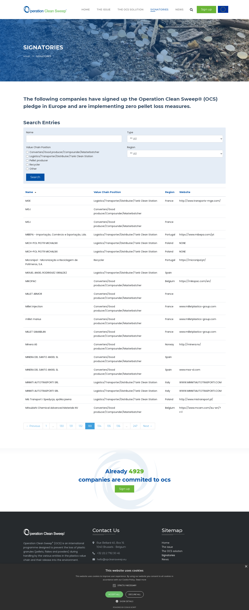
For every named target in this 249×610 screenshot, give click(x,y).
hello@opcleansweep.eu (111, 559)
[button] (124, 601)
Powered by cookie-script (124, 607)
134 (99, 426)
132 (80, 426)
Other (31, 168)
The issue (103, 9)
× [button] (246, 566)
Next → (147, 426)
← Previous (33, 426)
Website (184, 192)
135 (109, 426)
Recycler (33, 164)
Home (85, 9)
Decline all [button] (135, 594)
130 (62, 426)
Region (131, 147)
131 (71, 426)
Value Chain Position (38, 147)
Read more (141, 579)
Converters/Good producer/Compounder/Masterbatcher (62, 152)
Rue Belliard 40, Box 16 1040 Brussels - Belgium (111, 544)
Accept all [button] (114, 594)
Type (130, 132)
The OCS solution (130, 9)
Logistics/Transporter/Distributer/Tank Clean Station (59, 156)
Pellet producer (37, 160)
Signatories (159, 9)
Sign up (206, 9)
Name (29, 132)
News (179, 9)
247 (135, 426)
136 (118, 426)
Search (35, 177)
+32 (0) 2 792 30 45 (108, 553)
